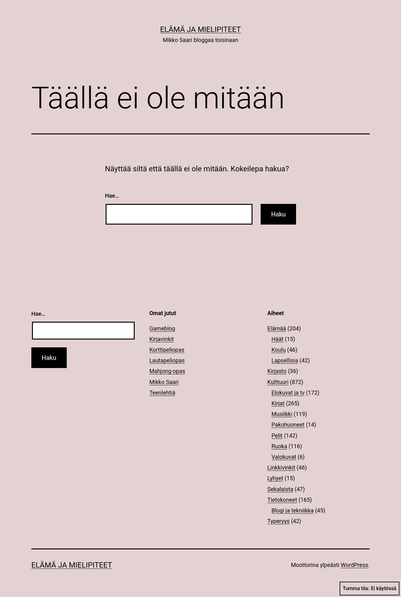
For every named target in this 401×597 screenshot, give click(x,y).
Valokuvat (284, 457)
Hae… (112, 195)
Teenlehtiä (162, 392)
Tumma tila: (369, 588)
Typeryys (278, 521)
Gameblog (162, 328)
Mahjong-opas (167, 371)
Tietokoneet (282, 499)
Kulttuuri (278, 382)
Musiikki (282, 414)
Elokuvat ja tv (288, 392)
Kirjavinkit (161, 339)
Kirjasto (276, 371)
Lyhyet (275, 478)
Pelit (277, 435)
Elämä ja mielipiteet (200, 29)
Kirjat (278, 403)
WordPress (354, 565)
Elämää (276, 328)
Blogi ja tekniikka (293, 510)
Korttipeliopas (167, 349)
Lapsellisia (285, 360)
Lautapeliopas (167, 360)
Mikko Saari (164, 382)
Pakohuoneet (288, 424)
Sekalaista (280, 489)
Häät (278, 339)
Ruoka (279, 446)
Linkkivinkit (281, 467)
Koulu (279, 349)
